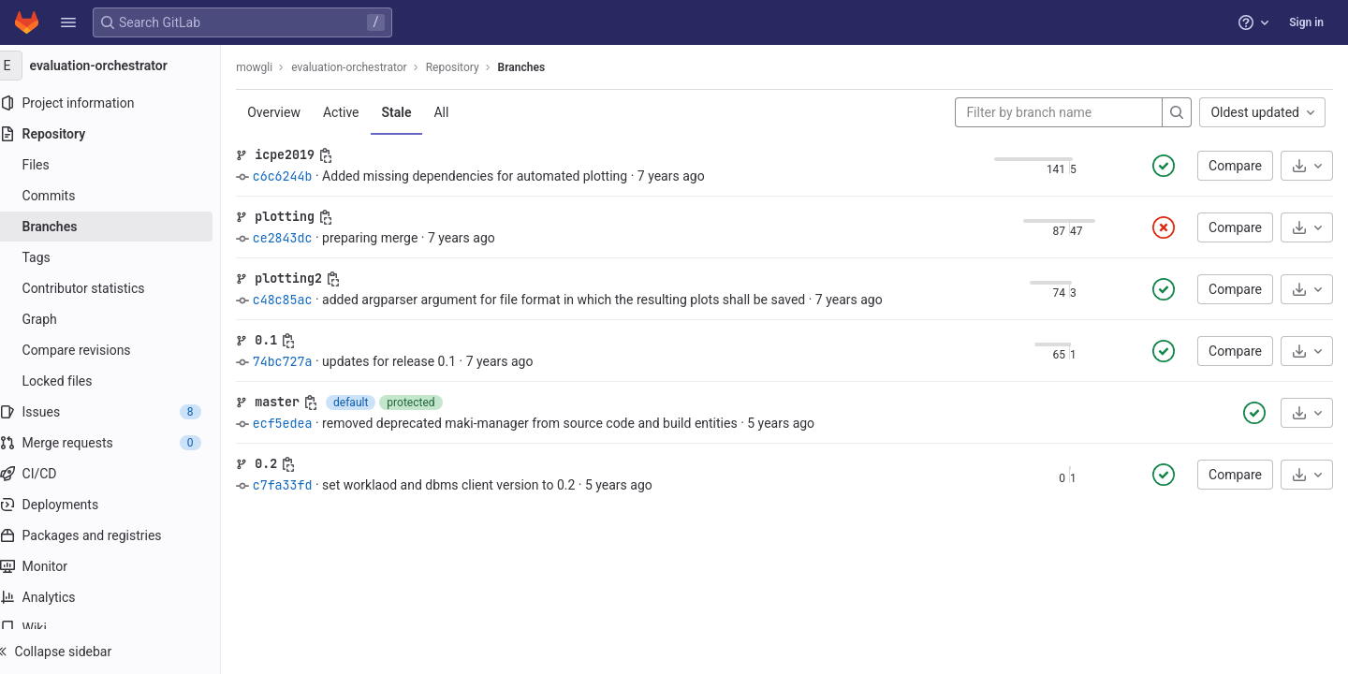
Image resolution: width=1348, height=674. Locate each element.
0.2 (284, 463)
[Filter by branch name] (1059, 112)
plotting (303, 216)
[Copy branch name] (344, 155)
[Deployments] (119, 505)
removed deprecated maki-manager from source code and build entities (548, 423)
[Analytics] (119, 597)
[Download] (1307, 166)
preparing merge (388, 237)
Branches (539, 67)
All (459, 112)
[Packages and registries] (119, 535)
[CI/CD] (119, 474)
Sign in (1306, 22)
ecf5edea (300, 423)
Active (360, 112)
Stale (415, 112)
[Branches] (119, 227)
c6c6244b (300, 176)
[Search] (1177, 112)
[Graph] (119, 319)
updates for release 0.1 (408, 361)
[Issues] (119, 412)
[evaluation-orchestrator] (119, 65)
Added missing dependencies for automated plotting (493, 175)
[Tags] (119, 257)
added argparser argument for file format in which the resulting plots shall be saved (582, 299)
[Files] (119, 165)
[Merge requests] (119, 443)
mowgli (273, 67)
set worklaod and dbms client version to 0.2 (467, 484)
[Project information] (119, 103)
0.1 (284, 339)
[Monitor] (119, 566)
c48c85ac (300, 299)
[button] (68, 22)
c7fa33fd (300, 484)
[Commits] (119, 196)
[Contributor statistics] (119, 288)
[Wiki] (119, 628)
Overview (292, 112)
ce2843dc (300, 237)
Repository (470, 67)
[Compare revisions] (119, 350)
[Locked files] (119, 381)
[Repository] (119, 134)
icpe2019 (303, 154)
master (295, 401)
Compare (1235, 165)
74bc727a (300, 361)
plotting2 (307, 278)
